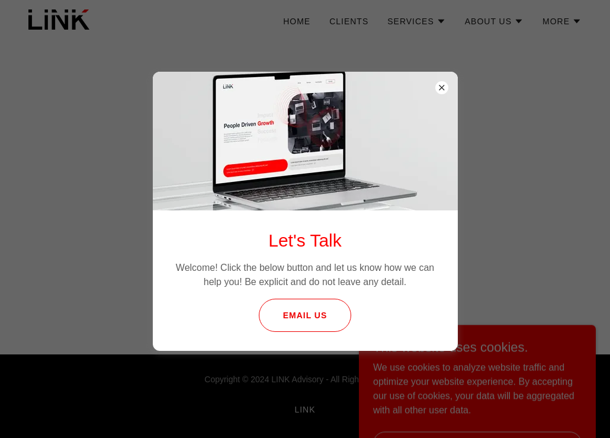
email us (305, 315)
